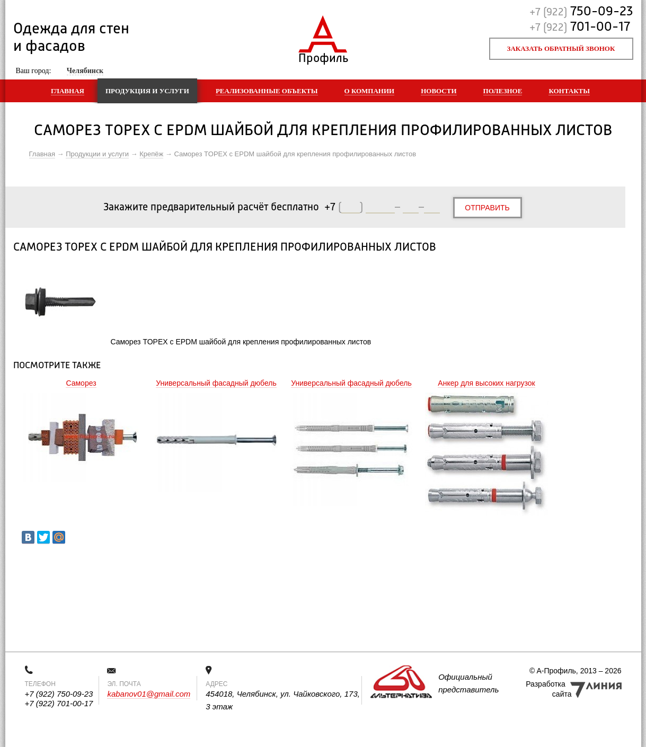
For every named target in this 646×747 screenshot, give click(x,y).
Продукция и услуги (147, 91)
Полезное (503, 91)
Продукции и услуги (97, 154)
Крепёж (151, 154)
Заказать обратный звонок (561, 48)
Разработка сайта (548, 689)
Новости (438, 91)
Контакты (569, 91)
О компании (369, 91)
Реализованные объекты (267, 91)
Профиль (323, 56)
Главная (67, 91)
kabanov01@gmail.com (148, 693)
